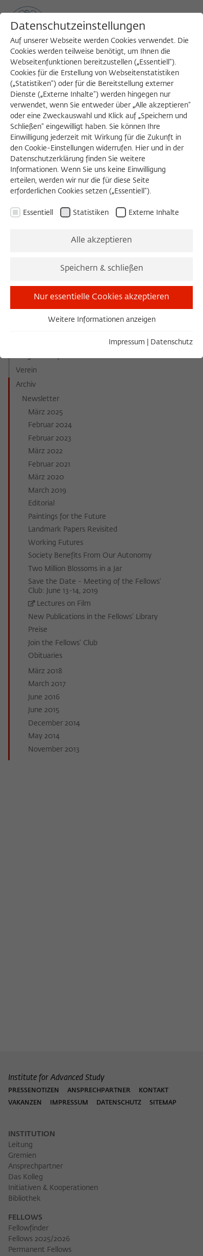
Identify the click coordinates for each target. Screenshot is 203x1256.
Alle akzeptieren (101, 240)
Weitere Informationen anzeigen (102, 319)
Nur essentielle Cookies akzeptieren (101, 297)
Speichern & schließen (101, 269)
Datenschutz (171, 342)
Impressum (127, 342)
